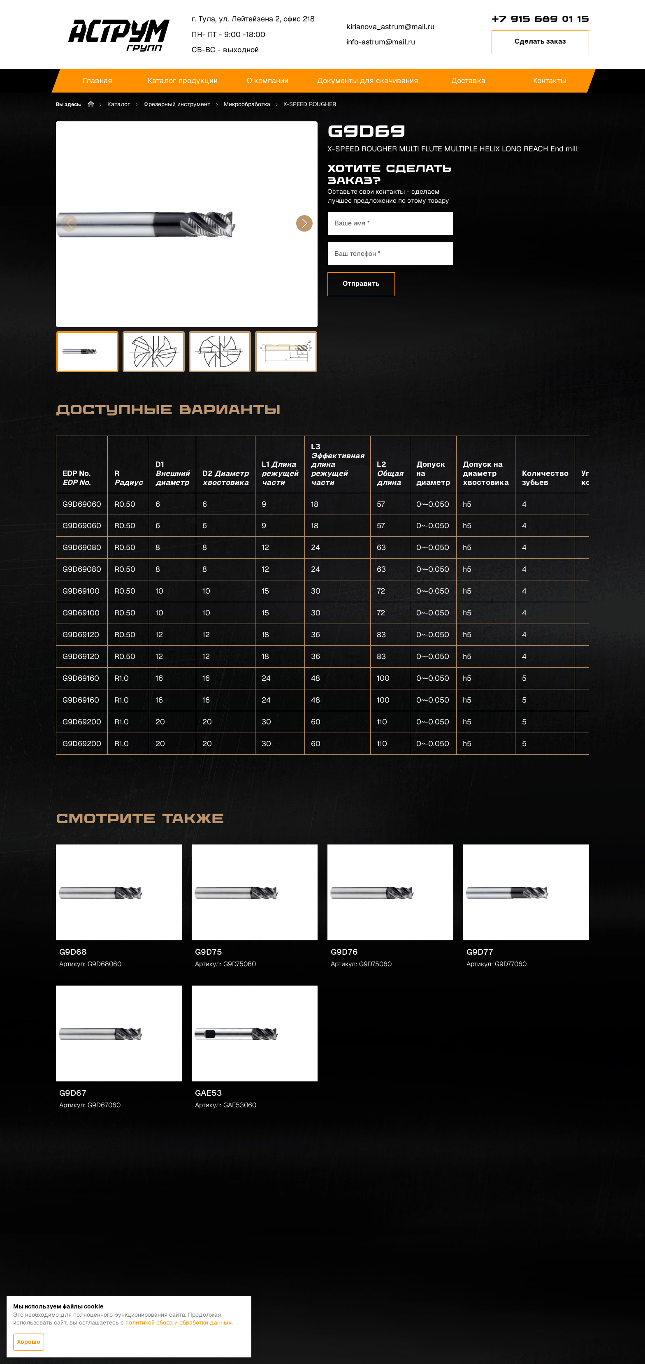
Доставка (468, 80)
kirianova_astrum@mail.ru (390, 26)
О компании (267, 80)
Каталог (118, 104)
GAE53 (208, 1092)
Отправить (361, 284)
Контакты (549, 80)
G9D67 (72, 1092)
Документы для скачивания (367, 80)
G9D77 (479, 951)
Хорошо (28, 1341)
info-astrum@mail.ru (380, 41)
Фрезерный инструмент (177, 104)
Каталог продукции (183, 80)
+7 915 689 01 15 (540, 18)
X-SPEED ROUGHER (309, 104)
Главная (97, 80)
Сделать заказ (540, 41)
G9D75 (208, 951)
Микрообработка (247, 104)
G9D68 (73, 951)
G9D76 (344, 951)
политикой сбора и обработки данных (178, 1322)
